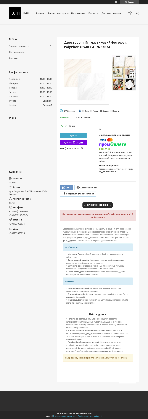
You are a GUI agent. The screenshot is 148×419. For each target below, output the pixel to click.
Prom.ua (88, 413)
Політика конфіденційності (90, 416)
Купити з (73, 142)
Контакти (93, 13)
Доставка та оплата (111, 13)
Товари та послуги (57, 13)
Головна (40, 13)
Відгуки (13, 58)
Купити (73, 135)
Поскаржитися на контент (65, 416)
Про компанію (78, 13)
